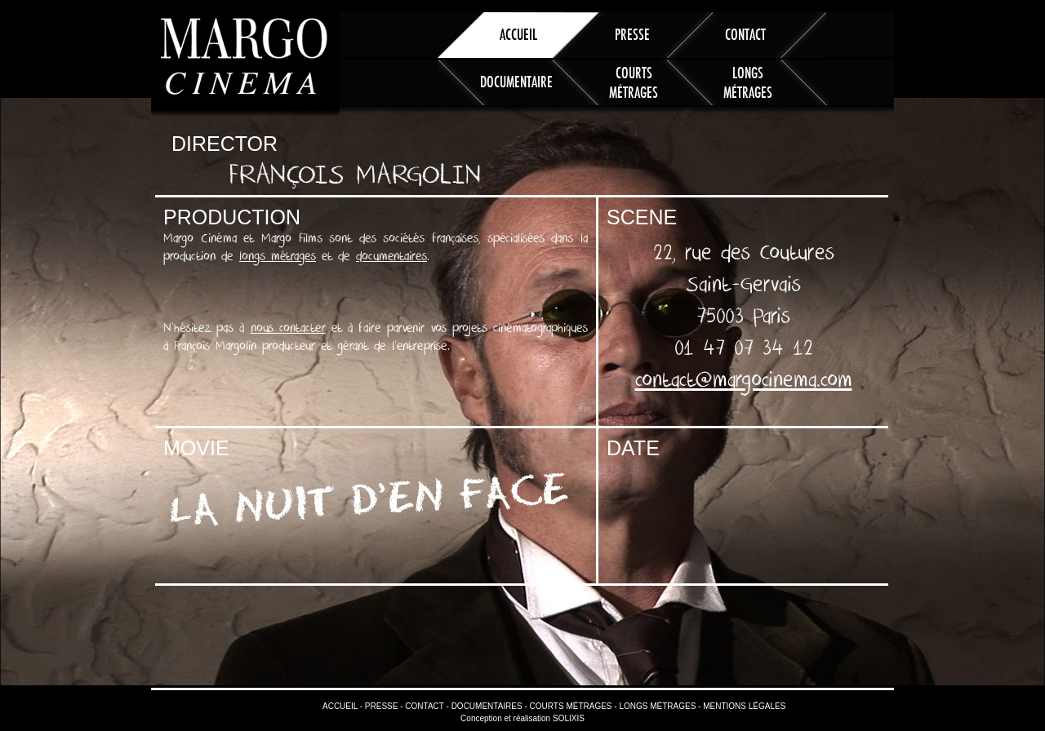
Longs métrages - (659, 706)
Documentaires (519, 81)
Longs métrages (747, 79)
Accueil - (342, 706)
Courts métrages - (572, 706)
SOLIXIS (569, 718)
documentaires (391, 256)
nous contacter (288, 328)
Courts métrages (633, 79)
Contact (745, 33)
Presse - (382, 706)
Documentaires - (488, 706)
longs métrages (277, 256)
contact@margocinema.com (743, 381)
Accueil (518, 33)
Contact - (426, 706)
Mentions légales (742, 706)
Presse (632, 33)
